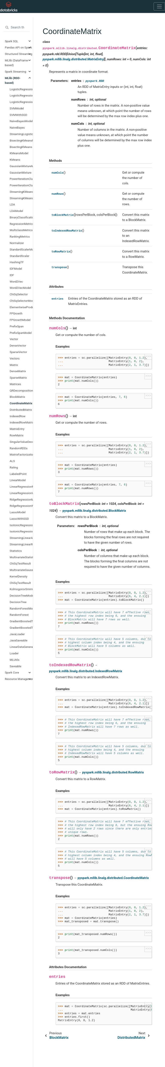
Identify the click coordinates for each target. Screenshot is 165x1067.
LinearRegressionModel (21, 486)
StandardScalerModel (21, 249)
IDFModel (16, 268)
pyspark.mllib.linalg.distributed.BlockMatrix (94, 511)
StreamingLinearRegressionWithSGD (21, 544)
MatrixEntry (17, 429)
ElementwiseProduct (21, 307)
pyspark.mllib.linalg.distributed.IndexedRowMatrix (85, 671)
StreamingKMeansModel (21, 198)
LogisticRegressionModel (21, 89)
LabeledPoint (18, 474)
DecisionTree (18, 602)
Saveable (15, 666)
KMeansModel (19, 153)
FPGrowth (16, 313)
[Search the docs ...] (16, 27)
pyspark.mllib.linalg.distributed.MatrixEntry (73, 59)
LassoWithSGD (19, 518)
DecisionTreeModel (21, 595)
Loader (14, 653)
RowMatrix (16, 435)
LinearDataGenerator (21, 647)
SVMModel (17, 108)
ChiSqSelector (19, 294)
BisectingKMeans (21, 147)
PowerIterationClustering (21, 185)
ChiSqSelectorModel (21, 300)
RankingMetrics (20, 236)
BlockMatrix (17, 396)
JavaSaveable (19, 640)
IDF (12, 275)
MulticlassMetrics (21, 230)
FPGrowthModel (20, 320)
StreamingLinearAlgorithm (21, 538)
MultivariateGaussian (21, 570)
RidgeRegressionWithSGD (21, 505)
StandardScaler (19, 256)
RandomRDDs (19, 448)
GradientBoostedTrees (21, 627)
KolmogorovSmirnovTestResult (21, 589)
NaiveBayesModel (21, 121)
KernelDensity (18, 576)
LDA (12, 204)
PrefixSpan (17, 326)
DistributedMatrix (21, 409)
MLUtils (14, 659)
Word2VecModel (20, 287)
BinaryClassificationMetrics (21, 217)
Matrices (15, 384)
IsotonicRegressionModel (21, 525)
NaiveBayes (17, 127)
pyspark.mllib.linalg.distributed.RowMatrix (113, 772)
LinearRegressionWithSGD (21, 493)
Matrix (14, 365)
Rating (14, 467)
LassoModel (18, 512)
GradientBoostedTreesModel (21, 621)
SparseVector (18, 352)
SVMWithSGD (18, 115)
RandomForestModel (21, 608)
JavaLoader (17, 634)
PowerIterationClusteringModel (21, 178)
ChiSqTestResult (20, 563)
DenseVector (18, 345)
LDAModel (16, 211)
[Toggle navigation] (159, 6)
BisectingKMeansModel (21, 140)
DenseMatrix (18, 371)
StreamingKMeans (21, 191)
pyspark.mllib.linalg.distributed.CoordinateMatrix (113, 878)
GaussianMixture (20, 172)
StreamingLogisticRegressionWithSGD (21, 134)
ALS (12, 461)
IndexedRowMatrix (21, 422)
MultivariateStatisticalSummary (21, 557)
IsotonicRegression (21, 531)
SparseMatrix (18, 377)
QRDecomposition (21, 390)
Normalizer (17, 243)
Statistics (16, 550)
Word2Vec (16, 281)
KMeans (15, 159)
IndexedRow (17, 416)
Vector (14, 339)
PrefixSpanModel (21, 332)
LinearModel (18, 480)
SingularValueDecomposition (21, 441)
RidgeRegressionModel (21, 499)
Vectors (15, 358)
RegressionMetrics (21, 224)
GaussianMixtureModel (21, 166)
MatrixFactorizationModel (21, 454)
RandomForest (19, 614)
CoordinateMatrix (21, 403)
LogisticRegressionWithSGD (21, 95)
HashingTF (17, 262)
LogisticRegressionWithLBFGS (21, 102)
